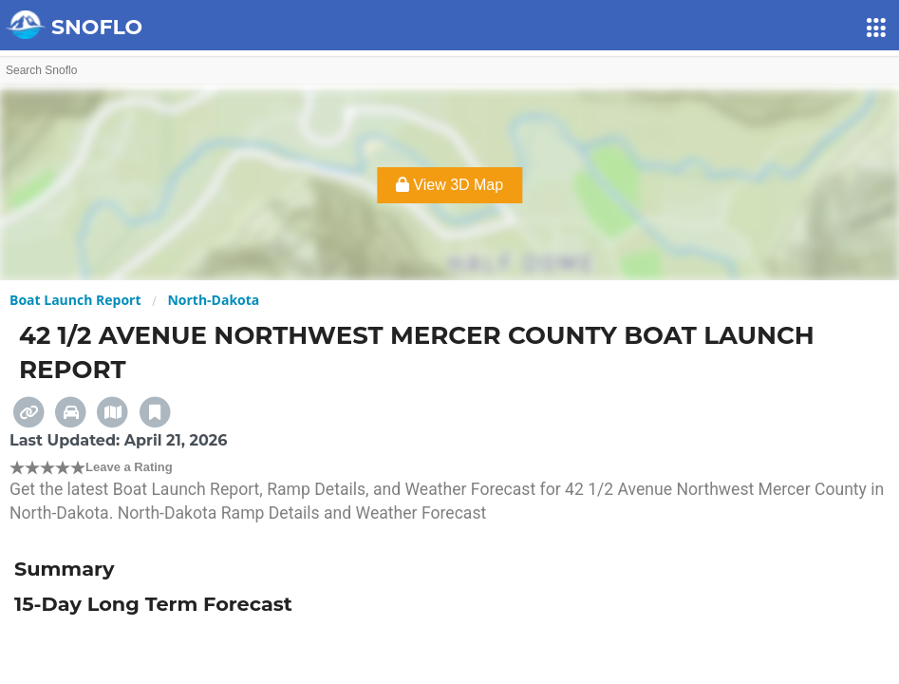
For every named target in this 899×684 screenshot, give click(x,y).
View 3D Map (449, 185)
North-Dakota (213, 300)
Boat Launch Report (75, 300)
